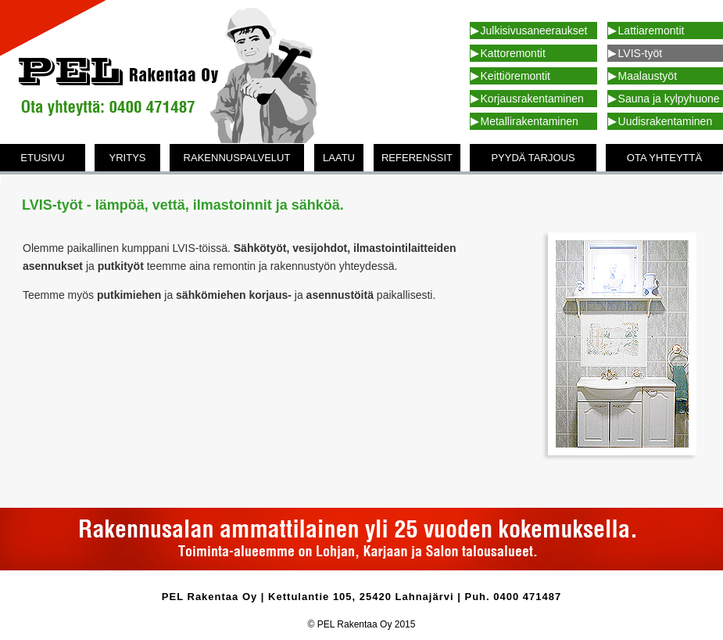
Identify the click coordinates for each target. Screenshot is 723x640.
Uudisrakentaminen (665, 121)
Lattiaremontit (651, 30)
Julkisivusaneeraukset (534, 30)
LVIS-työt (640, 53)
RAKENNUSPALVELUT (237, 158)
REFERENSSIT (417, 158)
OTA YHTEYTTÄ (664, 158)
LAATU (339, 158)
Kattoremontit (513, 53)
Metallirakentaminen (529, 121)
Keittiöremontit (515, 76)
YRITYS (127, 158)
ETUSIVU (42, 158)
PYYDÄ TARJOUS (532, 158)
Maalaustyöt (647, 76)
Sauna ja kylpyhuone (669, 98)
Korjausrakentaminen (532, 98)
